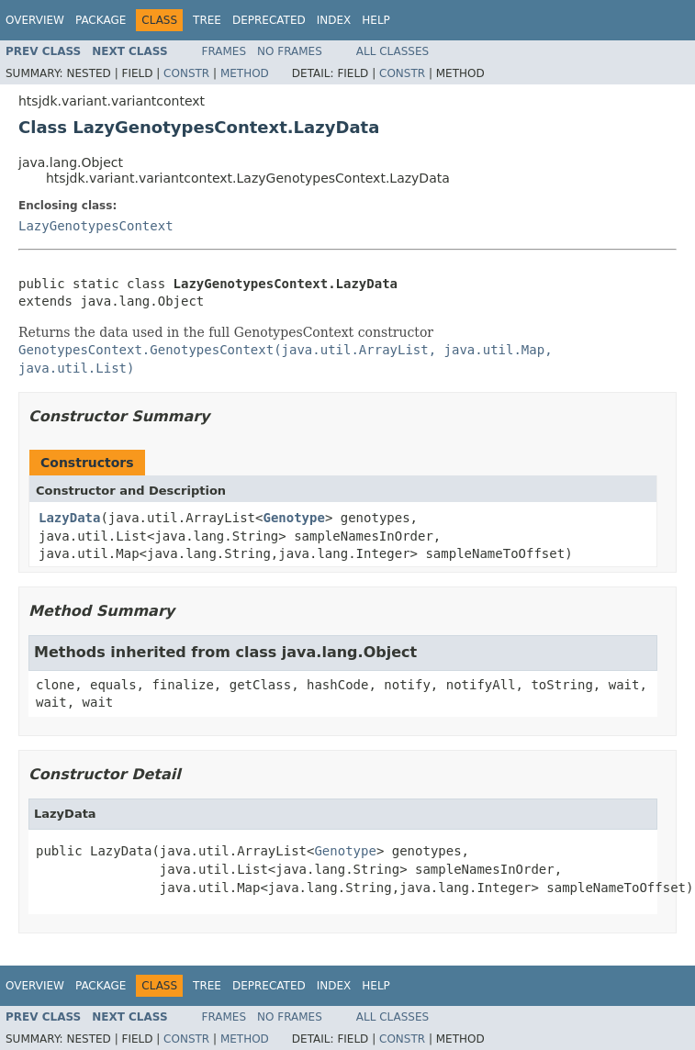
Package (100, 20)
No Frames (289, 51)
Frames (224, 51)
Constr (186, 73)
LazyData (69, 517)
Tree (207, 20)
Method (244, 73)
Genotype (293, 517)
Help (376, 20)
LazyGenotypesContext (96, 225)
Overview (35, 20)
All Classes (392, 51)
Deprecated (269, 20)
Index (334, 20)
